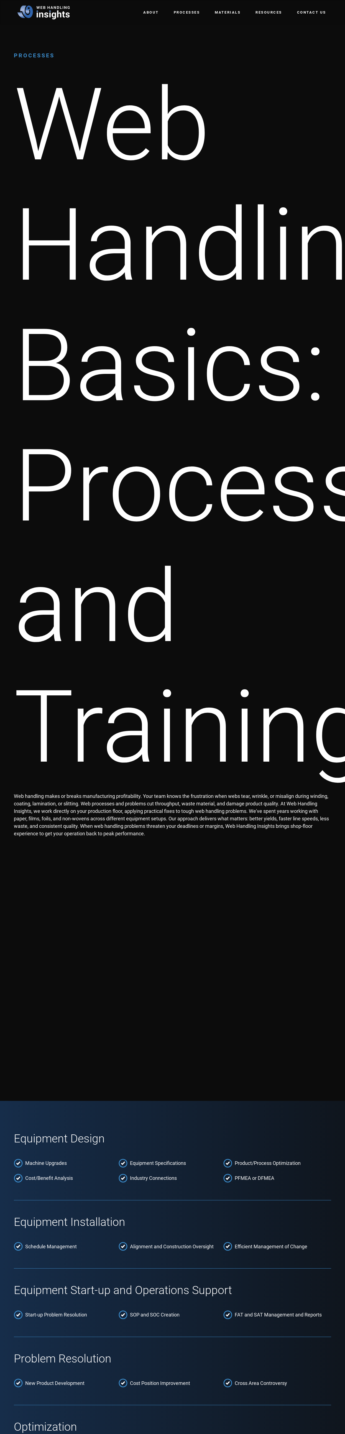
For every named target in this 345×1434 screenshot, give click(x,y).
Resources (268, 12)
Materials (228, 12)
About (151, 12)
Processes (187, 12)
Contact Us (311, 12)
